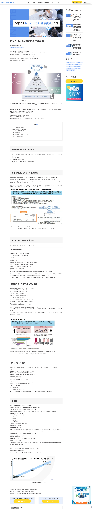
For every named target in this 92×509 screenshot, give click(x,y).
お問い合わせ (87, 2)
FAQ (58, 2)
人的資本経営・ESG (70, 68)
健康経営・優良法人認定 (15, 47)
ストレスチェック (69, 66)
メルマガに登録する (74, 81)
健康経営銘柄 (77, 68)
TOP (11, 6)
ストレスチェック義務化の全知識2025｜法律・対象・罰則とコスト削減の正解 (77, 17)
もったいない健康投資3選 (18, 131)
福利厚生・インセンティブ (70, 70)
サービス (28, 2)
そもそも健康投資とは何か (18, 127)
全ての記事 (16, 6)
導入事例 (35, 2)
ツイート (68, 73)
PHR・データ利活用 (70, 64)
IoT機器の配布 (18, 132)
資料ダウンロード (78, 2)
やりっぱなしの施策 (19, 136)
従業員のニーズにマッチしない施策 (22, 134)
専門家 (22, 47)
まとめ (14, 138)
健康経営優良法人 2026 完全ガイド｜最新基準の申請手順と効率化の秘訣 (77, 46)
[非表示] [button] (37, 124)
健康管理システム (78, 64)
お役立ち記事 (40, 2)
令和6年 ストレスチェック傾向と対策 (77, 53)
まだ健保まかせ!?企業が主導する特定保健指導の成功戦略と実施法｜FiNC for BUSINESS (77, 27)
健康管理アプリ (79, 62)
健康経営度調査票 (77, 66)
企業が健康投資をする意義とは (19, 129)
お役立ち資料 (47, 2)
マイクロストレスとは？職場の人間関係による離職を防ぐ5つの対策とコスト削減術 (77, 37)
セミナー (53, 2)
